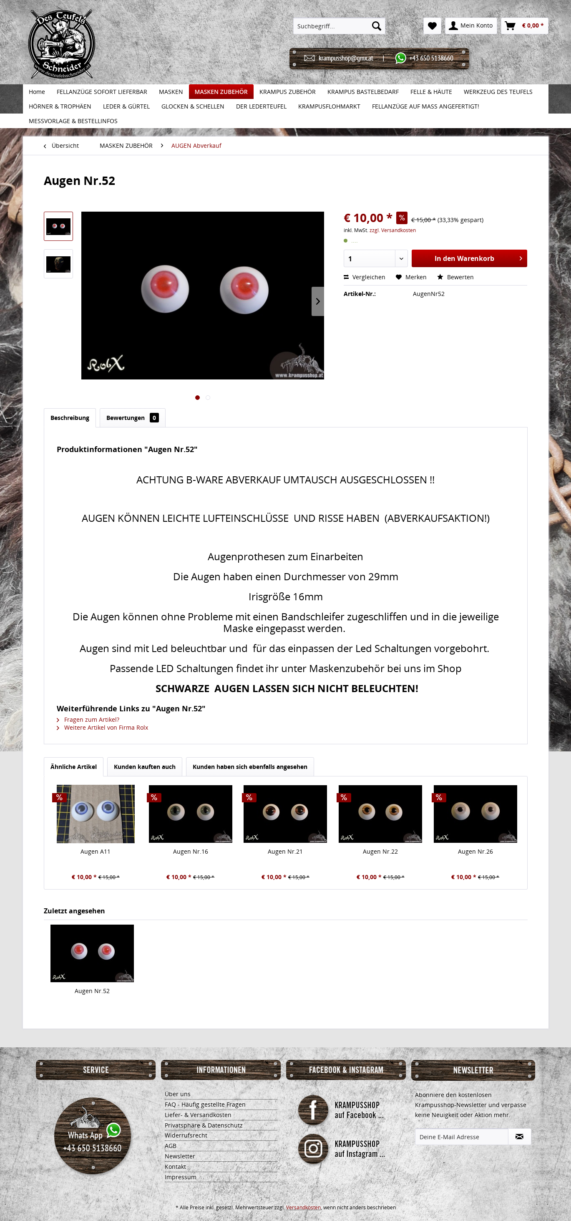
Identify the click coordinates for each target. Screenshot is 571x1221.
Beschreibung (69, 418)
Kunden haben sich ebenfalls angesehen (250, 767)
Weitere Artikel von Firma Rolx (102, 727)
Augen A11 (95, 851)
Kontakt (175, 1166)
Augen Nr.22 (380, 851)
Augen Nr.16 (190, 851)
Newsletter (180, 1156)
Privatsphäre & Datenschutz (204, 1125)
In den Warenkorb (478, 257)
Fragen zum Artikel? (88, 719)
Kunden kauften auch (145, 767)
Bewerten (455, 277)
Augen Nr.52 (92, 991)
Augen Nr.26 (475, 851)
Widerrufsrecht (186, 1135)
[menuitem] (339, 26)
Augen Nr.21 (285, 851)
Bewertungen (132, 417)
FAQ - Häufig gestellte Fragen (205, 1104)
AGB (170, 1146)
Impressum (180, 1177)
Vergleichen (364, 277)
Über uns (178, 1094)
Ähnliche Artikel (73, 767)
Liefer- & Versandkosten (198, 1115)
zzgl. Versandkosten (393, 230)
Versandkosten (303, 1207)
